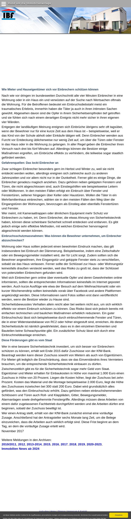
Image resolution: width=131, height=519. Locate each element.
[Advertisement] (63, 60)
